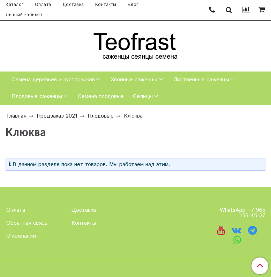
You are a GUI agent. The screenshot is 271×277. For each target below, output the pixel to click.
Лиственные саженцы (201, 80)
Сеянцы (143, 96)
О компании (21, 236)
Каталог (15, 4)
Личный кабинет (24, 15)
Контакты (105, 4)
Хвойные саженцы (134, 80)
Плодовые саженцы (37, 96)
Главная (17, 116)
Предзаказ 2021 (57, 116)
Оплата (43, 4)
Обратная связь (26, 223)
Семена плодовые (101, 96)
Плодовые (101, 116)
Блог (133, 4)
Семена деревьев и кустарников (53, 80)
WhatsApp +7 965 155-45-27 (242, 213)
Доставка (73, 4)
